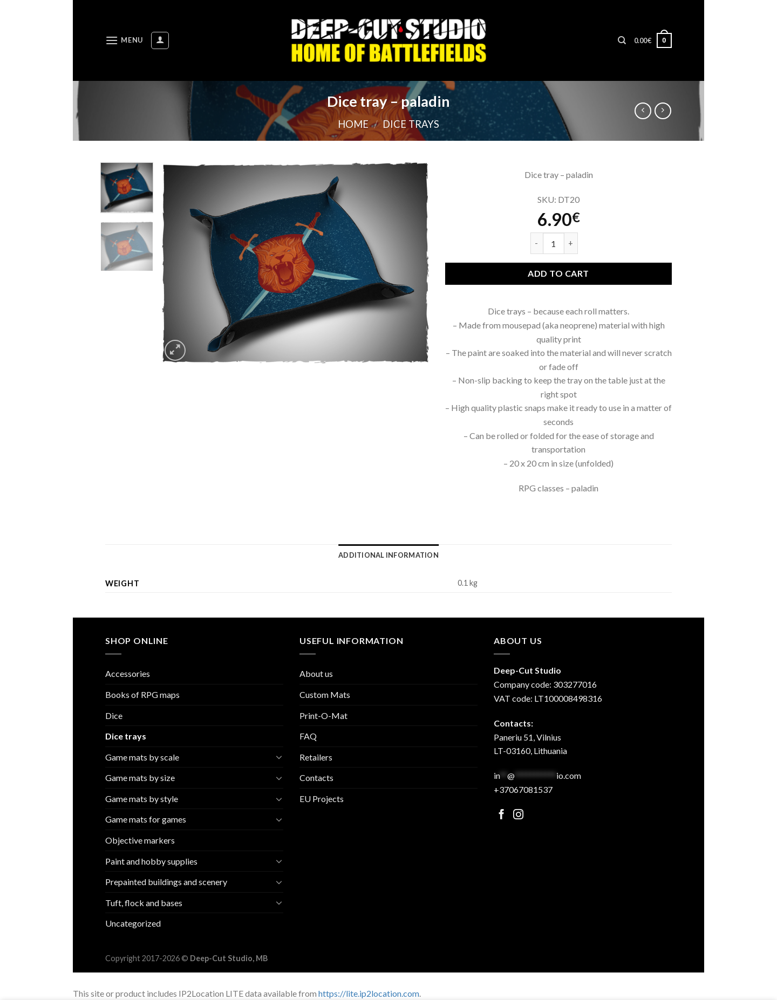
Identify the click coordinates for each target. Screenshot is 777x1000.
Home (353, 124)
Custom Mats (324, 694)
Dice (113, 715)
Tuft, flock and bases (143, 903)
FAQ (308, 736)
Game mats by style (141, 798)
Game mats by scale (142, 757)
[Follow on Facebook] (501, 815)
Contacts (316, 777)
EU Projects (321, 798)
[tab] (388, 555)
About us (316, 673)
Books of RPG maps (142, 694)
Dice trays (411, 124)
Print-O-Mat (323, 715)
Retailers (315, 757)
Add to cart (558, 273)
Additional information (388, 555)
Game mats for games (145, 819)
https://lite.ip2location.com (368, 993)
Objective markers (140, 840)
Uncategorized (133, 923)
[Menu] (124, 40)
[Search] (622, 40)
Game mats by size (140, 777)
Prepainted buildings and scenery (166, 881)
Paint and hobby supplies (151, 861)
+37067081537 (523, 789)
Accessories (127, 673)
